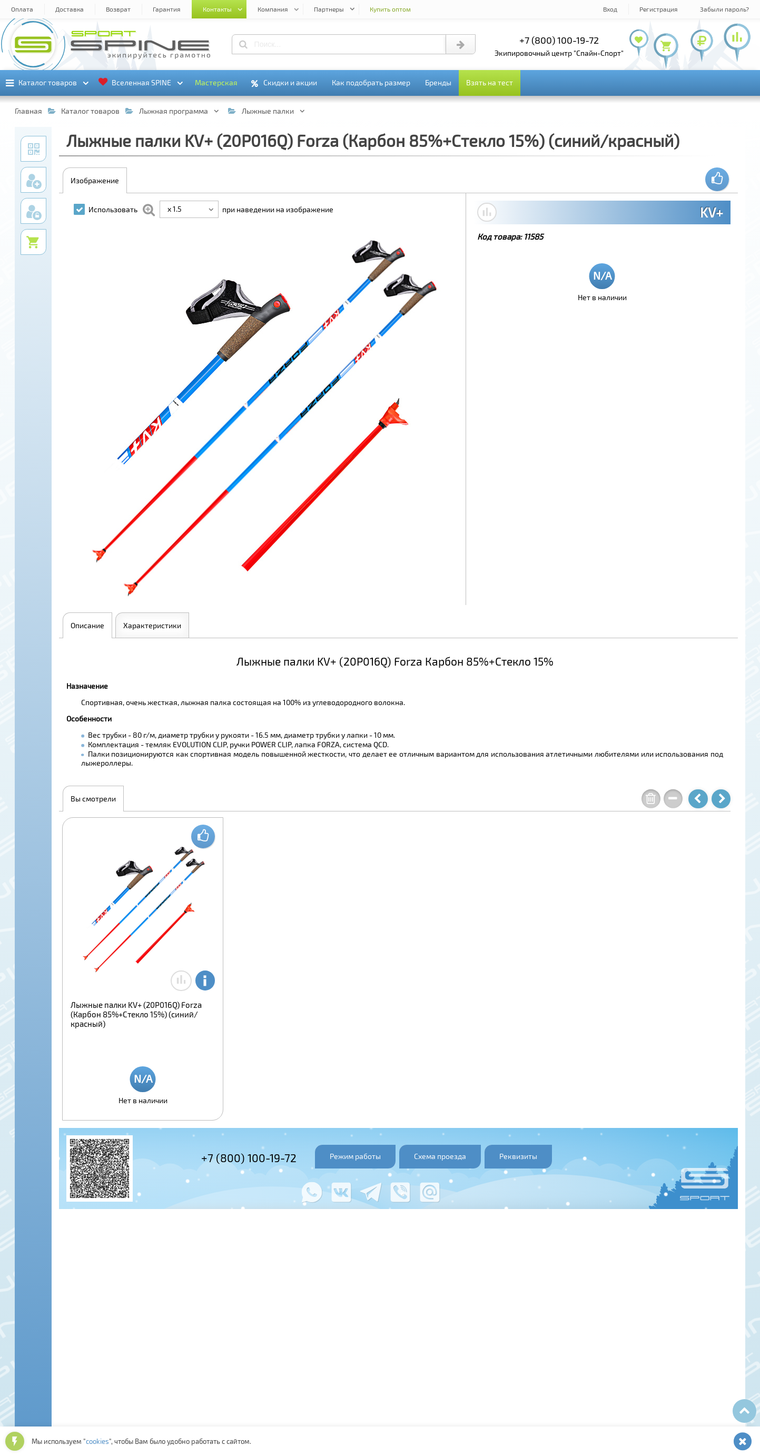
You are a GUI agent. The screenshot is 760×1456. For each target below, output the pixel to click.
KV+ (711, 212)
